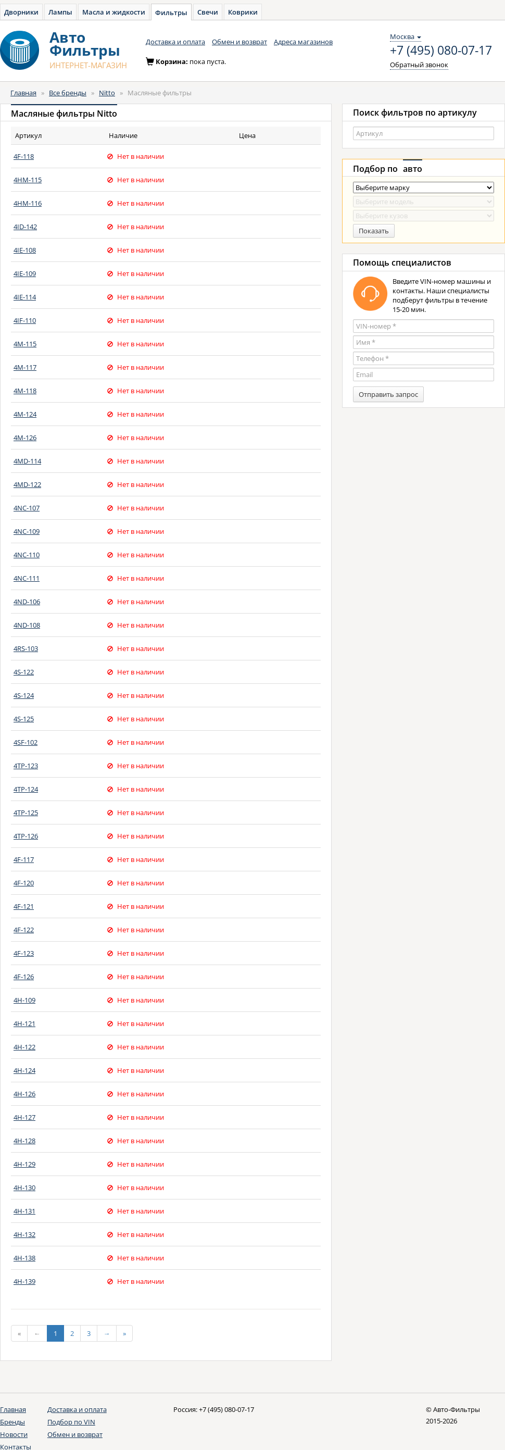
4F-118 (24, 156)
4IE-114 (25, 297)
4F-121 (24, 906)
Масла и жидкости (113, 12)
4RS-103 (26, 648)
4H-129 (24, 1164)
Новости (14, 1434)
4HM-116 (28, 203)
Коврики (243, 12)
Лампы (60, 12)
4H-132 (24, 1234)
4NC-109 (27, 531)
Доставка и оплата (175, 41)
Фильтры (171, 12)
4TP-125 (26, 812)
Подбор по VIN (71, 1422)
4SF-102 (25, 742)
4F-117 (24, 859)
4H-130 (24, 1187)
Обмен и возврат (239, 41)
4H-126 (24, 1093)
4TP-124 (26, 789)
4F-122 (24, 929)
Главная (23, 92)
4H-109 (24, 1000)
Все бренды (67, 92)
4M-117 (25, 367)
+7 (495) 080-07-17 (441, 50)
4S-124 (24, 695)
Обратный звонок (419, 64)
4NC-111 (27, 578)
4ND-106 (27, 601)
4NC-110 (27, 554)
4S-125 (24, 718)
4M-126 (25, 437)
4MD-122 (27, 484)
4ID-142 (25, 226)
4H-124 (24, 1070)
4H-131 (24, 1211)
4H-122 (24, 1047)
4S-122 (24, 672)
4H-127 (24, 1117)
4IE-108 (25, 250)
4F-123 (24, 953)
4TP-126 (26, 836)
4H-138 (24, 1257)
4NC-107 (27, 507)
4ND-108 (27, 625)
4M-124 (25, 414)
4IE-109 (25, 273)
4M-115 (25, 343)
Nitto (107, 92)
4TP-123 (26, 765)
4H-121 (24, 1023)
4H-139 (24, 1281)
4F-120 (24, 883)
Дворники (21, 12)
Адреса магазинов (303, 41)
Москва (405, 36)
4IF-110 (25, 320)
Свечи (207, 12)
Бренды (12, 1422)
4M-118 (25, 390)
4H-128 (24, 1140)
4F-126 (24, 976)
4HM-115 (28, 179)
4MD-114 (27, 461)
